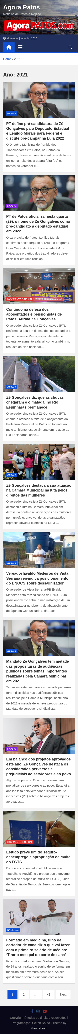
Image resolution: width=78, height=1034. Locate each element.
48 (49, 994)
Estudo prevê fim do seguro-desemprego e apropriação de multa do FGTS (38, 857)
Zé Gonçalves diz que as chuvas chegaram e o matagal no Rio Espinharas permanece (35, 402)
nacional (13, 930)
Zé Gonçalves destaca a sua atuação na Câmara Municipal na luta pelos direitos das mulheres (38, 490)
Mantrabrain (39, 1028)
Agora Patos (21, 7)
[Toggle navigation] (20, 47)
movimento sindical (19, 299)
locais (11, 206)
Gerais (11, 113)
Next (63, 994)
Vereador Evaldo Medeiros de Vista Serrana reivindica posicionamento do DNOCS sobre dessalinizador (37, 578)
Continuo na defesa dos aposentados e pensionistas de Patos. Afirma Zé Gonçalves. (34, 314)
